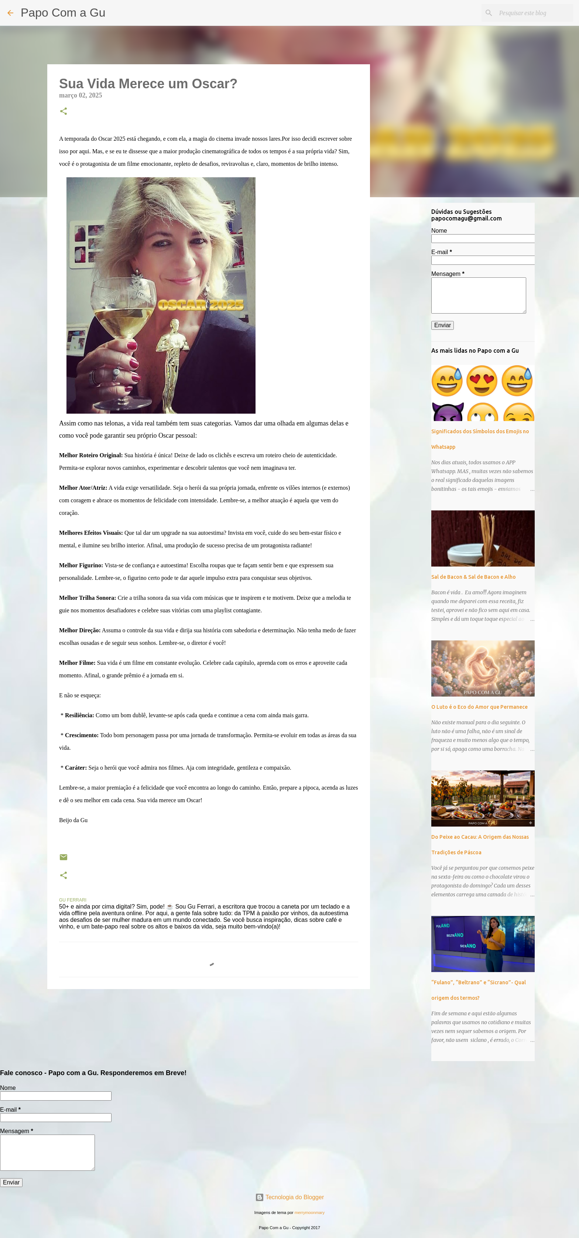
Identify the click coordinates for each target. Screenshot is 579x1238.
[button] (63, 112)
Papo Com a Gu (63, 12)
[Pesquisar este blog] (534, 13)
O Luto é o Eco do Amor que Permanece (479, 707)
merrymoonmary (310, 1212)
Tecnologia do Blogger (289, 1197)
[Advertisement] (407, 319)
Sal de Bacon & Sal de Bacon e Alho (473, 577)
